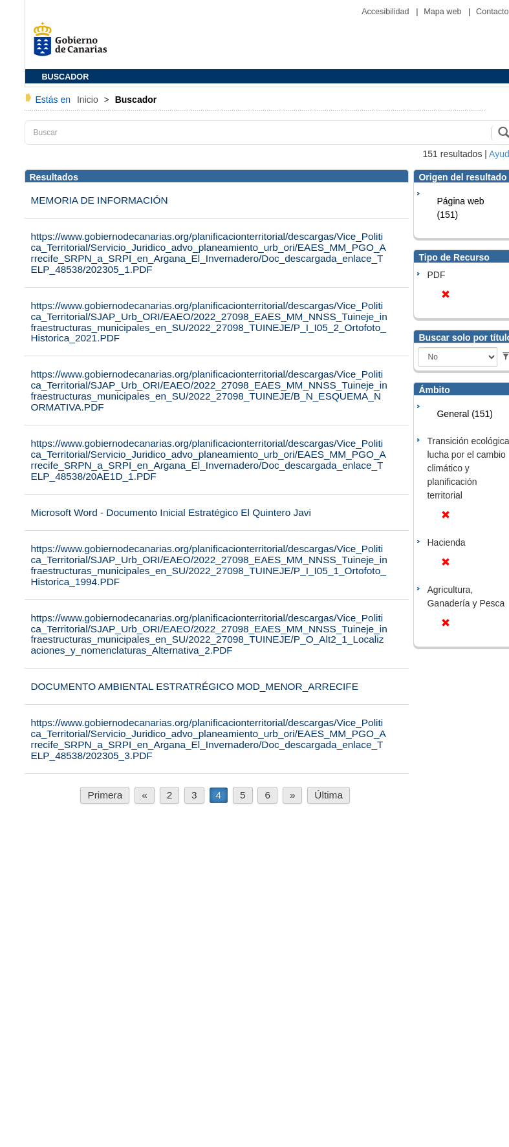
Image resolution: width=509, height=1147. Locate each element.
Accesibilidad (386, 11)
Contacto (492, 11)
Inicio (89, 99)
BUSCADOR (65, 76)
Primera (104, 794)
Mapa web (444, 11)
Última (328, 794)
